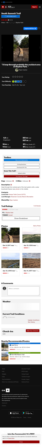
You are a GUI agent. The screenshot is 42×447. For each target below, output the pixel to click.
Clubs (3, 376)
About (3, 369)
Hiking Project (25, 374)
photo (17, 189)
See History (31, 322)
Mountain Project (26, 369)
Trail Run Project (26, 376)
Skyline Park (19, 22)
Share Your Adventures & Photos (10, 382)
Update (33, 320)
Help (3, 371)
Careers (4, 405)
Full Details (37, 206)
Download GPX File (22, 167)
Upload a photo (21, 173)
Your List (22, 85)
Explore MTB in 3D (30, 28)
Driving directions (21, 164)
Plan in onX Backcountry (21, 160)
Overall (10, 215)
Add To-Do (15, 85)
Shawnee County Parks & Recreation (22, 196)
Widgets (4, 374)
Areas (3, 22)
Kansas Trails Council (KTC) (17, 194)
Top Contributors (6, 379)
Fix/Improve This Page (21, 176)
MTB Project (25, 371)
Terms (24, 417)
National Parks (25, 382)
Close (21, 442)
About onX (4, 403)
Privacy (29, 417)
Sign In (34, 7)
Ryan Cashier (23, 70)
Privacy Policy (11, 438)
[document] (21, 439)
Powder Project (25, 379)
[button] (3, 48)
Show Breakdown (21, 218)
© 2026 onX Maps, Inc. (16, 417)
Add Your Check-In (32, 330)
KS (7, 22)
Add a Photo (37, 226)
